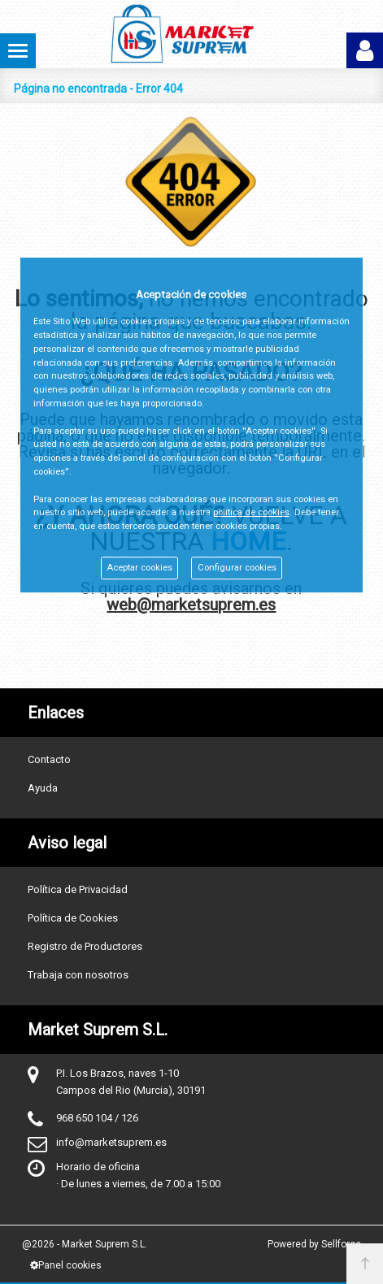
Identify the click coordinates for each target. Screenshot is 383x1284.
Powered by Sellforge (314, 1244)
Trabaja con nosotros (78, 975)
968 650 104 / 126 (97, 1118)
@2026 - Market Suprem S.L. (84, 1244)
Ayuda (43, 788)
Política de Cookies (73, 918)
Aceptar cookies (139, 567)
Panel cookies (66, 1265)
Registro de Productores (85, 946)
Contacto (49, 759)
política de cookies (251, 512)
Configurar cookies (237, 567)
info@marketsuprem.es (111, 1142)
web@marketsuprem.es (191, 604)
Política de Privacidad (78, 889)
